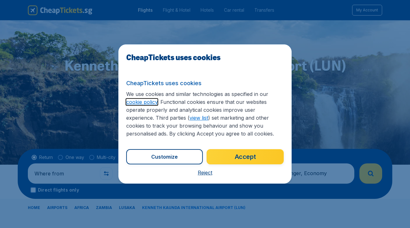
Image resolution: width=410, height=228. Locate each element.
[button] (205, 172)
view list (198, 118)
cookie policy (142, 102)
